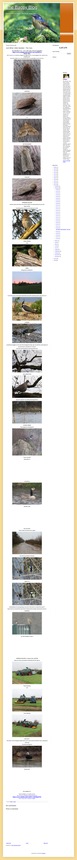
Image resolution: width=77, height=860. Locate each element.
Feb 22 (57, 226)
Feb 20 (57, 222)
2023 (55, 260)
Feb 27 (57, 236)
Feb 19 (57, 220)
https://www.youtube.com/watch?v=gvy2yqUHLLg (27, 52)
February (57, 188)
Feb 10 (57, 205)
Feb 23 (57, 227)
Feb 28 (57, 238)
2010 (55, 169)
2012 (55, 172)
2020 (55, 183)
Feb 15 (57, 213)
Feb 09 (57, 203)
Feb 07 (57, 200)
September (57, 251)
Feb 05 (57, 196)
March (56, 240)
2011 (55, 170)
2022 (55, 258)
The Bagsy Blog (21, 7)
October (56, 253)
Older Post (46, 843)
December (57, 256)
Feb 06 (57, 198)
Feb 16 (57, 215)
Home (27, 843)
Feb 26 (57, 235)
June (56, 246)
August (56, 249)
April (56, 242)
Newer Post (8, 843)
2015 (55, 177)
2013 (55, 174)
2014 (55, 176)
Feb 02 (57, 191)
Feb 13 (57, 210)
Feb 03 (57, 192)
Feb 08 (57, 201)
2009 (55, 167)
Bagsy (65, 79)
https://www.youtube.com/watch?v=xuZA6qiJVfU (27, 797)
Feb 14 (57, 212)
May (56, 244)
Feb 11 (57, 207)
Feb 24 (57, 231)
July (56, 247)
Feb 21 (57, 224)
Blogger (43, 853)
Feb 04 (57, 194)
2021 (55, 184)
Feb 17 (57, 217)
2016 (55, 179)
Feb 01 (57, 189)
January (56, 186)
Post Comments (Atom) (16, 845)
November (57, 254)
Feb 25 (57, 233)
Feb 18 (57, 219)
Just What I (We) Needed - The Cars (63, 229)
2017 (55, 181)
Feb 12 (57, 208)
